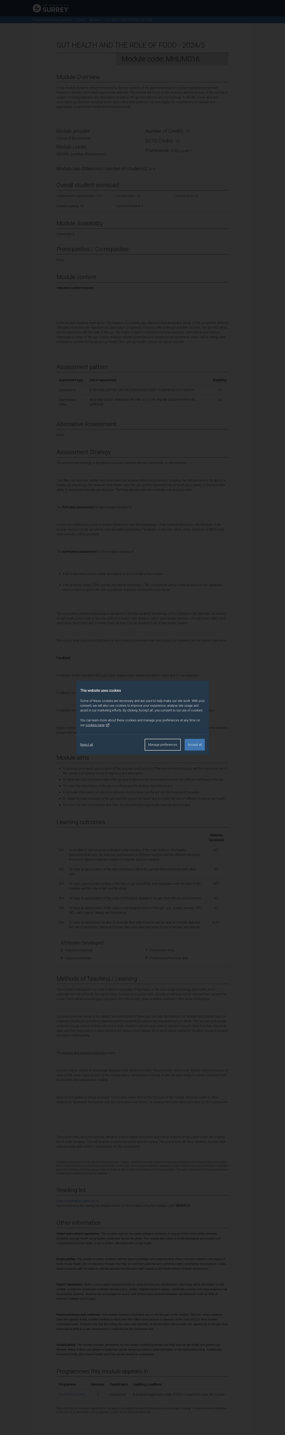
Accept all (195, 745)
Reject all (86, 745)
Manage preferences (162, 745)
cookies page (98, 725)
